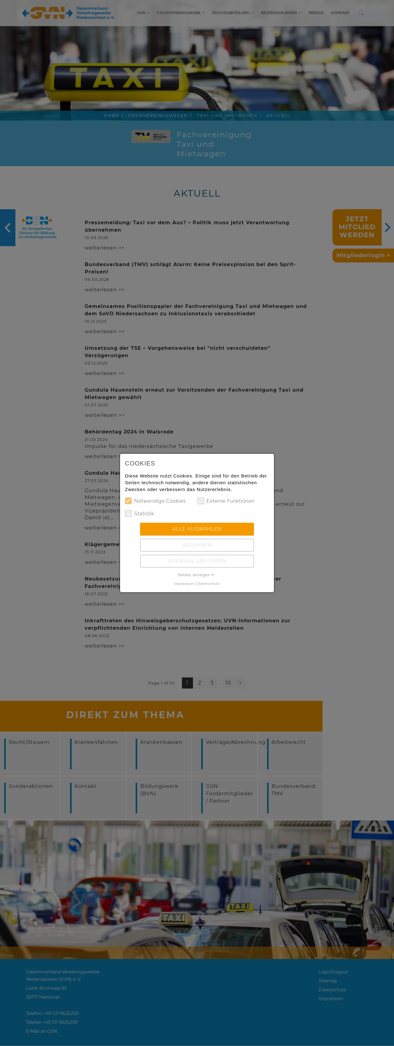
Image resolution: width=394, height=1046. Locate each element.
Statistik (139, 513)
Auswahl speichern (197, 561)
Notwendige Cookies (155, 500)
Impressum (184, 583)
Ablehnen (197, 545)
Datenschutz (209, 583)
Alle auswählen (197, 529)
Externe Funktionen (226, 500)
